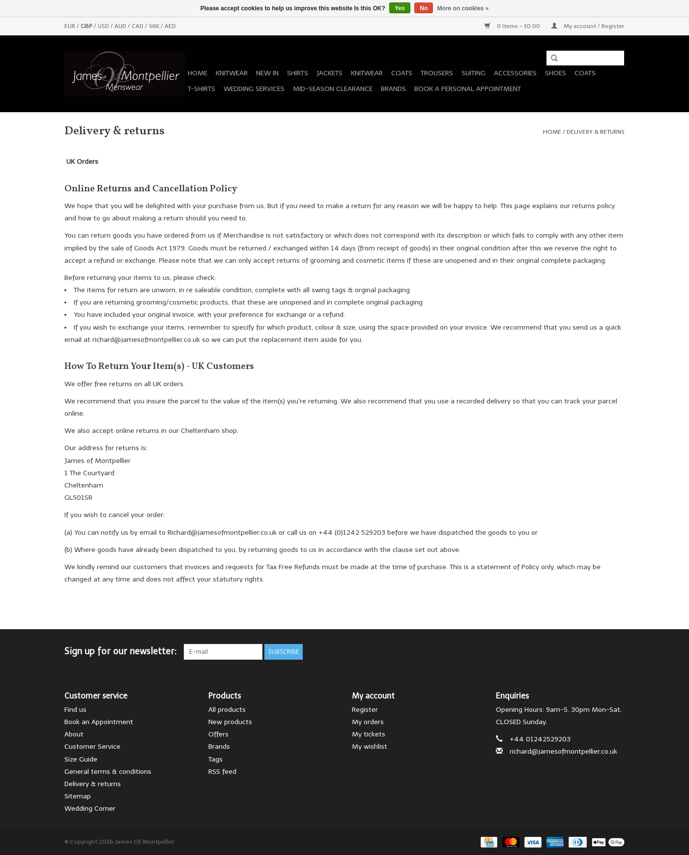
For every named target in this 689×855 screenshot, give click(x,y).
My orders (368, 722)
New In (267, 73)
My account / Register (588, 26)
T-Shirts (201, 89)
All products (227, 709)
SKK (155, 26)
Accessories (515, 73)
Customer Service (92, 746)
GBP (87, 26)
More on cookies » (463, 8)
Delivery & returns (596, 131)
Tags (215, 759)
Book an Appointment (98, 722)
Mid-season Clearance (333, 89)
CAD (138, 26)
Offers (218, 734)
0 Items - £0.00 (513, 26)
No (424, 8)
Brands (393, 89)
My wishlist (369, 746)
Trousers (437, 73)
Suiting (473, 73)
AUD (121, 26)
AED (170, 26)
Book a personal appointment (467, 89)
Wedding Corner (89, 808)
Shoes (555, 73)
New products (230, 722)
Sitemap (77, 796)
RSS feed (222, 771)
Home (197, 73)
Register (365, 709)
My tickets (368, 734)
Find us (75, 709)
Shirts (297, 73)
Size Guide (80, 759)
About (74, 734)
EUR (70, 26)
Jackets (329, 73)
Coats (401, 73)
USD (104, 26)
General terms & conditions (107, 771)
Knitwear (232, 73)
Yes (400, 8)
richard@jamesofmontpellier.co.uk (563, 751)
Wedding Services (254, 89)
